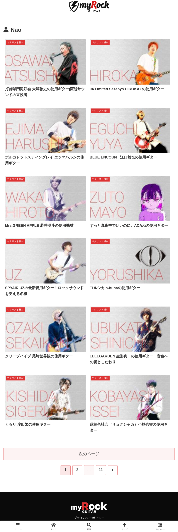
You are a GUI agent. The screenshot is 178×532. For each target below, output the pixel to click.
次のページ (89, 454)
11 (101, 470)
